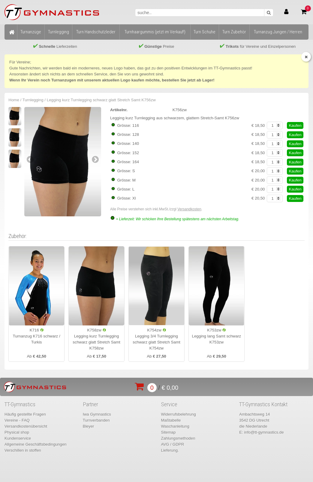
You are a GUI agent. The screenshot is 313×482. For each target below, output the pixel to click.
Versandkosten (189, 209)
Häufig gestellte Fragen (25, 414)
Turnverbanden (96, 420)
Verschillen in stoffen (23, 450)
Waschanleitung (175, 426)
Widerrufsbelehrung (178, 414)
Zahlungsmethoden (178, 438)
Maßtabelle (171, 420)
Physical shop (17, 432)
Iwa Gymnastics (97, 414)
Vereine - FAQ (17, 420)
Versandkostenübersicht (26, 426)
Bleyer (88, 426)
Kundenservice (18, 438)
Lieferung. (170, 450)
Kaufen (295, 125)
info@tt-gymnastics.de (264, 432)
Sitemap (168, 432)
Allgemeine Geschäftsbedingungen (36, 444)
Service (169, 404)
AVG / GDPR (172, 444)
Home (13, 100)
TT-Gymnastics (20, 404)
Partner (90, 404)
